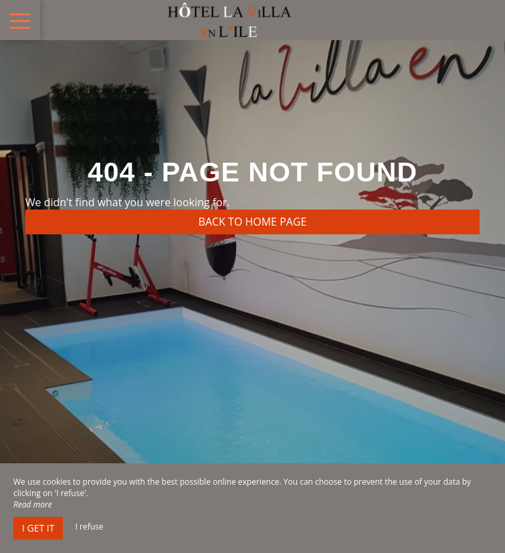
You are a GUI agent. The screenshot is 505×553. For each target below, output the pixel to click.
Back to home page (253, 221)
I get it (38, 528)
